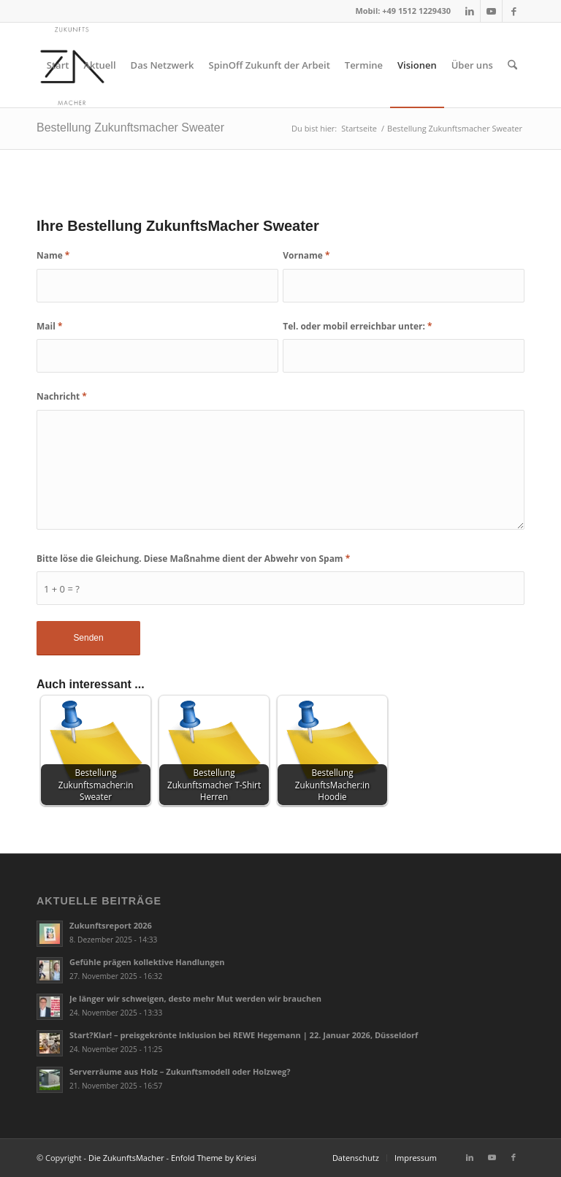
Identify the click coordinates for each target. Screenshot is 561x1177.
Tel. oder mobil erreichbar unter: (357, 326)
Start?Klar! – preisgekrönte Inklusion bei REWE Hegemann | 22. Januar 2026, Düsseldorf (243, 1034)
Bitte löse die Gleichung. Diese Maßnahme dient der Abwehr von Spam (193, 558)
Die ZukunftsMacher (126, 1157)
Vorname (306, 255)
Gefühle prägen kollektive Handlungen (147, 961)
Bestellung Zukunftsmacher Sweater (130, 127)
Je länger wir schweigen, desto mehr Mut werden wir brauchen (195, 998)
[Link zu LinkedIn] (469, 11)
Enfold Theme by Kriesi (213, 1157)
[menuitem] (58, 65)
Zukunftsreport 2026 (110, 925)
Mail (49, 326)
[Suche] (512, 65)
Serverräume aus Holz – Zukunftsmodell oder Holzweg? (179, 1071)
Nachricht (62, 396)
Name (53, 255)
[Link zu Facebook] (513, 11)
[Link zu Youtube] (491, 11)
